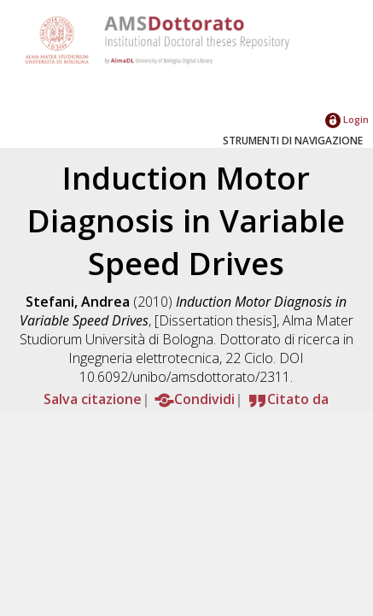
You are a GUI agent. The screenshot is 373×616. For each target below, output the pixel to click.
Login (347, 119)
